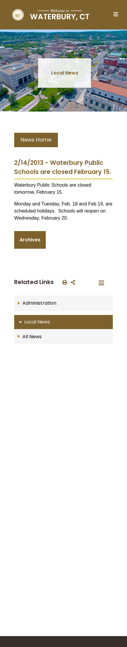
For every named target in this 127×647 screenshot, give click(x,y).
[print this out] (63, 282)
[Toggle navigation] (117, 14)
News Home (36, 139)
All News (32, 336)
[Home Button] (50, 14)
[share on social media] (72, 282)
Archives (29, 239)
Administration (39, 303)
